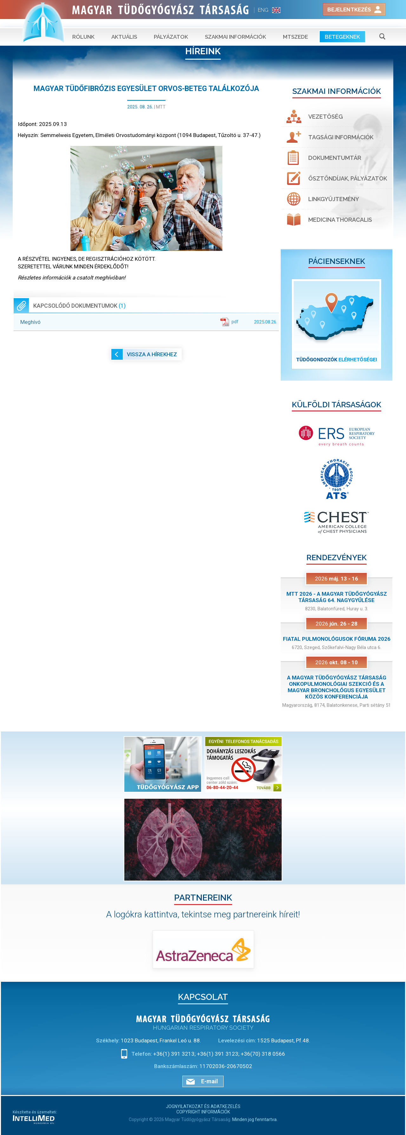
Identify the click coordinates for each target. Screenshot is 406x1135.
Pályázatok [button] (171, 28)
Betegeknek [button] (342, 28)
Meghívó (148, 321)
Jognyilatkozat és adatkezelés (203, 1106)
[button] (289, 324)
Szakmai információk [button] (235, 28)
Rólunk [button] (83, 28)
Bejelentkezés (349, 9)
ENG (263, 10)
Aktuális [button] (124, 28)
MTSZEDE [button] (295, 28)
